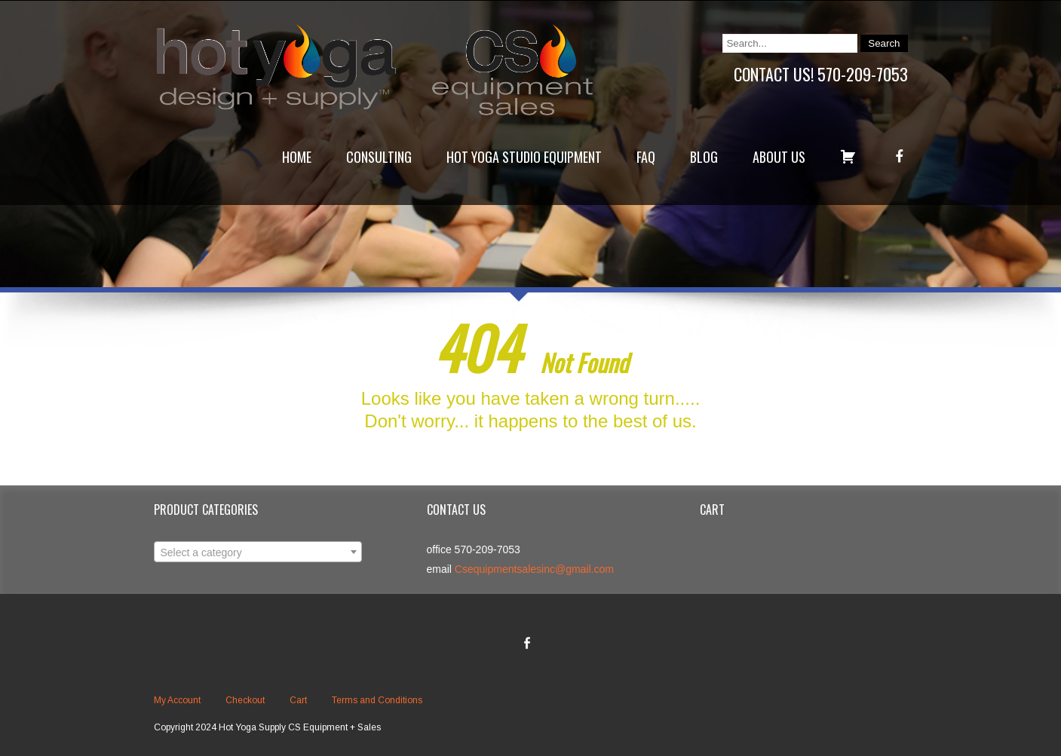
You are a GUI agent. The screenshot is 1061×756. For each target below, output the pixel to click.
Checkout (245, 700)
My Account (177, 700)
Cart (298, 700)
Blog (704, 157)
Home (296, 157)
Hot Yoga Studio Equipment (524, 157)
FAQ (645, 157)
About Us (779, 157)
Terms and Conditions (377, 700)
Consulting (379, 157)
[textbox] (258, 552)
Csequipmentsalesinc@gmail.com (534, 569)
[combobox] (258, 551)
